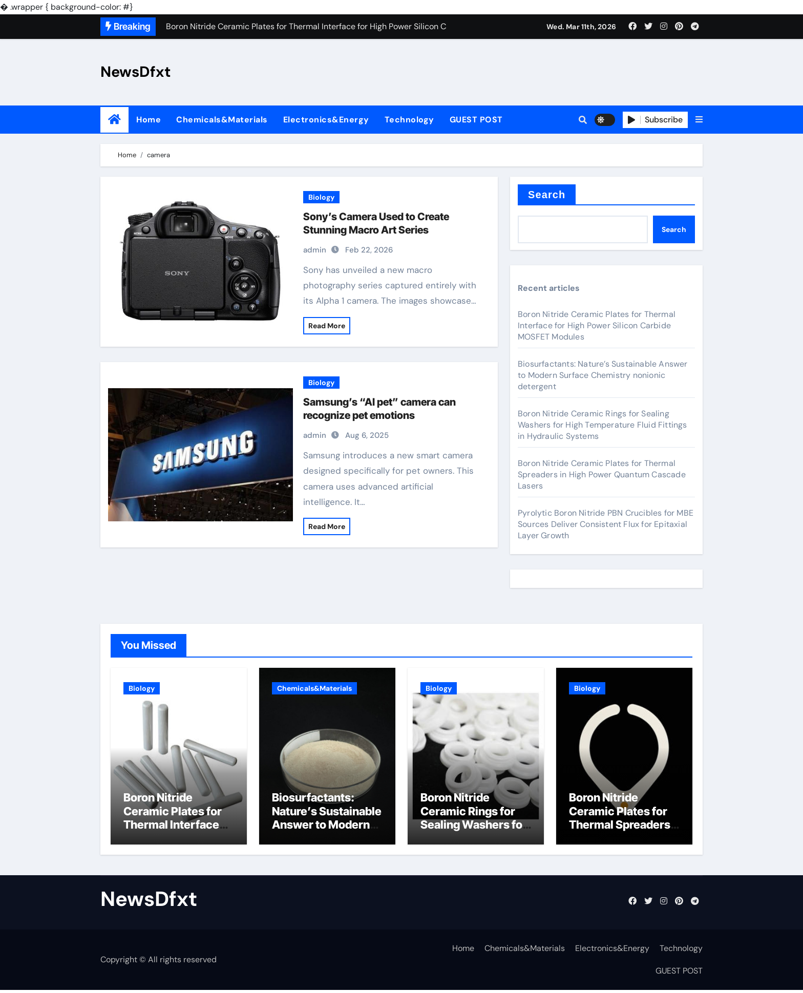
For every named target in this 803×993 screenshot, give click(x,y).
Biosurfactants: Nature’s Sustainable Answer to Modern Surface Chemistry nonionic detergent (603, 375)
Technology (409, 119)
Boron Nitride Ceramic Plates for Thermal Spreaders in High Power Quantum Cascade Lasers (602, 474)
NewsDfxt (135, 71)
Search (546, 194)
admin (314, 250)
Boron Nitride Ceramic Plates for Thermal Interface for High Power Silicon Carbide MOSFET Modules (596, 325)
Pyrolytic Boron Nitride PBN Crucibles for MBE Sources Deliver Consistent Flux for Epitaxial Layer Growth (605, 524)
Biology (321, 197)
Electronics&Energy (326, 119)
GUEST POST (476, 119)
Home (148, 119)
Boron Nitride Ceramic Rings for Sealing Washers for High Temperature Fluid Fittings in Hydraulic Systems (602, 424)
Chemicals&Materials (222, 119)
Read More (326, 325)
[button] (699, 120)
